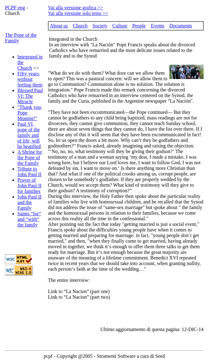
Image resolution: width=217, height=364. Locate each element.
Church (80, 25)
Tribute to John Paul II (29, 171)
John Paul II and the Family (29, 202)
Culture (120, 25)
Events (157, 25)
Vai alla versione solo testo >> (78, 13)
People (139, 25)
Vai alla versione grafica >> (75, 7)
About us (59, 25)
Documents (180, 25)
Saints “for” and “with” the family (29, 219)
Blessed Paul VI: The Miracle (30, 96)
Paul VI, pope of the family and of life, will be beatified (29, 135)
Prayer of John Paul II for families (29, 185)
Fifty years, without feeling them (29, 79)
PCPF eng (15, 7)
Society (100, 25)
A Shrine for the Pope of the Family (29, 157)
